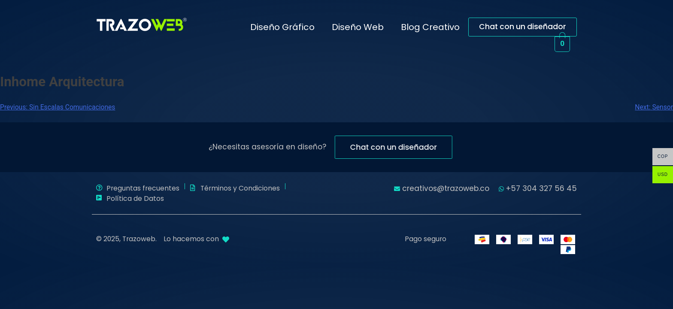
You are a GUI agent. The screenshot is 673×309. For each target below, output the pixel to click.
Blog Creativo (430, 27)
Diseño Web (358, 27)
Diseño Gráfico (282, 27)
